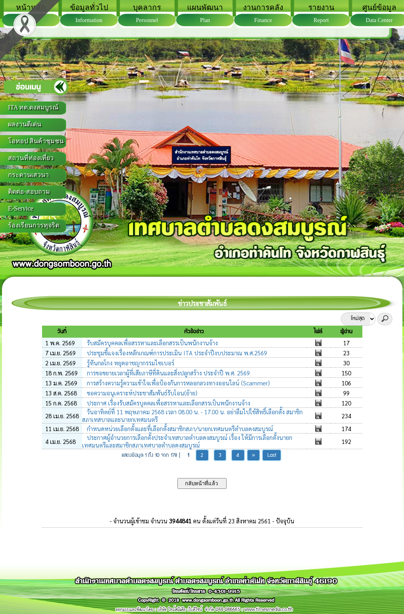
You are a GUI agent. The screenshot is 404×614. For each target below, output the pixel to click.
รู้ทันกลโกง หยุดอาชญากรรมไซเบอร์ (129, 363)
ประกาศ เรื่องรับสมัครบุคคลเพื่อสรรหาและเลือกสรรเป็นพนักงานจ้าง (167, 403)
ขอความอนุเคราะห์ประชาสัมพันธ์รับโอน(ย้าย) (141, 393)
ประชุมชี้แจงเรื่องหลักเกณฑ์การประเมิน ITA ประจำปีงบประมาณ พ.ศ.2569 (176, 353)
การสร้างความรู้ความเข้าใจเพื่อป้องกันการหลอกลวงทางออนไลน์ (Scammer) (177, 383)
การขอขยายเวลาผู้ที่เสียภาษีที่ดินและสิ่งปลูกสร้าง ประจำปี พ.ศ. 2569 (167, 373)
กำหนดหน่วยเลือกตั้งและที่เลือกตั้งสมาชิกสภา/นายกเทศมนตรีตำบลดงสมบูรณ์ (179, 428)
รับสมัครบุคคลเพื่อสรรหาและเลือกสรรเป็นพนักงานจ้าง (151, 343)
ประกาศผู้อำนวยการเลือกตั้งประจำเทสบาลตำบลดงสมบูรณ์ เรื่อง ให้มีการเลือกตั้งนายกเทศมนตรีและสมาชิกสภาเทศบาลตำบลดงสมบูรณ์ (187, 441)
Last (271, 455)
